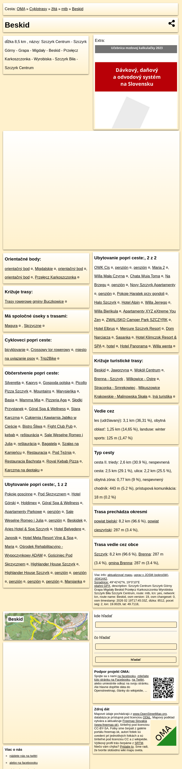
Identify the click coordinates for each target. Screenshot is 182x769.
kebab (10, 435)
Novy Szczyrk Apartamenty (152, 285)
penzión (54, 512)
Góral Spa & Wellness (47, 409)
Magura (11, 326)
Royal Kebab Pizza (62, 461)
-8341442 (100, 578)
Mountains (42, 391)
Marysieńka (66, 391)
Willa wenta (162, 346)
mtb (64, 9)
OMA (21, 9)
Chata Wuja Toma (145, 276)
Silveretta (13, 383)
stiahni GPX (102, 586)
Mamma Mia (29, 400)
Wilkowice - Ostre (141, 379)
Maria (9, 547)
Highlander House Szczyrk (53, 564)
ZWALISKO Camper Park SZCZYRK (137, 320)
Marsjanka (73, 581)
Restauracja (37, 453)
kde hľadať (103, 616)
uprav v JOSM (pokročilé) (151, 575)
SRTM (139, 743)
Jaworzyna (120, 370)
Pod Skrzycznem (52, 494)
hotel (111, 346)
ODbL (146, 717)
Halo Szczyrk (105, 302)
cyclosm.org (119, 245)
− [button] (11, 146)
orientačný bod (17, 269)
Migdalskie (44, 269)
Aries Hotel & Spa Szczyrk (27, 529)
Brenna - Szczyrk (108, 379)
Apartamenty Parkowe (23, 512)
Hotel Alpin (131, 302)
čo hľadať (102, 638)
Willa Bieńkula (106, 311)
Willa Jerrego (156, 302)
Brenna (144, 554)
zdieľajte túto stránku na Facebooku (121, 677)
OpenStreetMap (94, 245)
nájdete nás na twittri (23, 756)
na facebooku (127, 676)
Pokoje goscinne (18, 494)
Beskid (77, 9)
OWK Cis (102, 268)
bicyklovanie (15, 350)
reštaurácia (29, 435)
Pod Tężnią (62, 453)
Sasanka (123, 337)
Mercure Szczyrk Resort (140, 329)
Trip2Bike (48, 358)
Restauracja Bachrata (23, 461)
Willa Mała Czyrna (109, 276)
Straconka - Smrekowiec (114, 388)
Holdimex (29, 503)
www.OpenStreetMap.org (150, 714)
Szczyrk (101, 554)
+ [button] (11, 138)
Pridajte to (127, 746)
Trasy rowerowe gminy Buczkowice (34, 301)
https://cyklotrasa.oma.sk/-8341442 (156, 245)
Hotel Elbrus (104, 329)
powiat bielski (105, 521)
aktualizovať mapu (120, 575)
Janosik (11, 538)
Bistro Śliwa (32, 426)
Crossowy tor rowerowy (50, 350)
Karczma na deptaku (22, 470)
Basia (9, 400)
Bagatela (49, 444)
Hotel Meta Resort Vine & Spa (48, 538)
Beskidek (75, 520)
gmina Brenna (120, 563)
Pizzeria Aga (56, 400)
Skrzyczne (32, 326)
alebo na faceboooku (23, 762)
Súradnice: (101, 582)
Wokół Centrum (147, 370)
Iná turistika (162, 396)
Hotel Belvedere (67, 529)
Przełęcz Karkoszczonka (55, 277)
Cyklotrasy (38, 9)
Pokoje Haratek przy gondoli (140, 294)
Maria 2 (158, 268)
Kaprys (32, 383)
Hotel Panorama (134, 346)
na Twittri (138, 679)
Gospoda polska (56, 383)
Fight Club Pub (60, 426)
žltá (54, 9)
